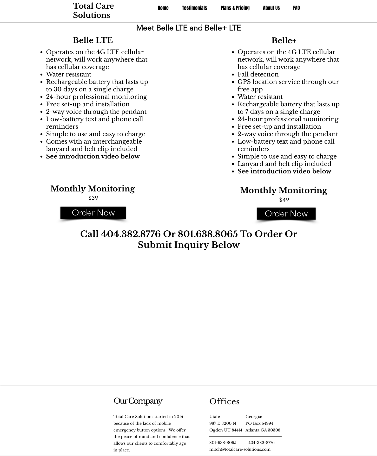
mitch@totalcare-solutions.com (240, 449)
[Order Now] (93, 213)
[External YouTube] (110, 289)
